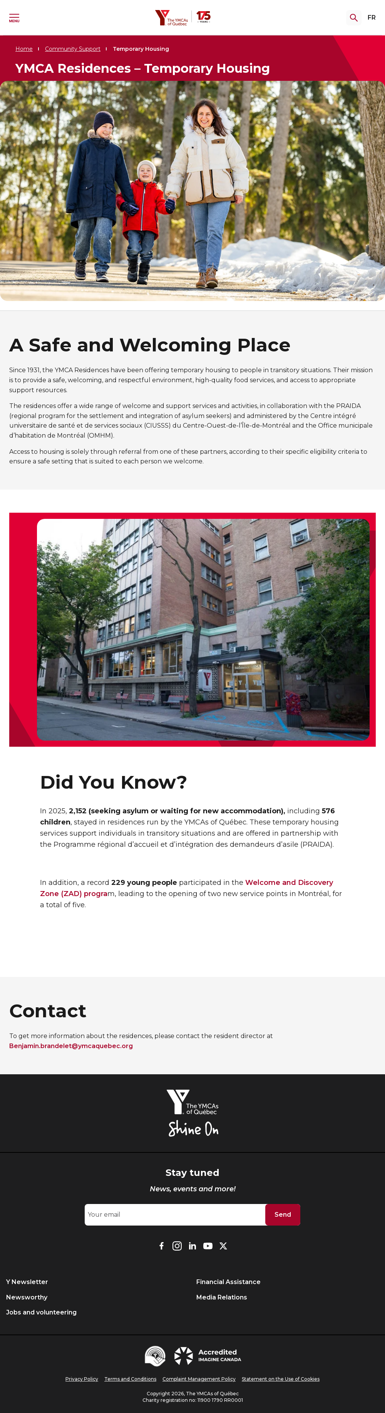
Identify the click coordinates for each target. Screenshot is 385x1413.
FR (372, 17)
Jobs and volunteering (41, 1312)
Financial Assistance (228, 1282)
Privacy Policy (81, 1379)
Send (283, 1214)
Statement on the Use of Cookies (281, 1379)
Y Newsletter (27, 1282)
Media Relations (221, 1297)
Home (24, 49)
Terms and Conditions (130, 1379)
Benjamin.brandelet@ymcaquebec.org (71, 1046)
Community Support (72, 49)
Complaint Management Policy (199, 1379)
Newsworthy (26, 1297)
